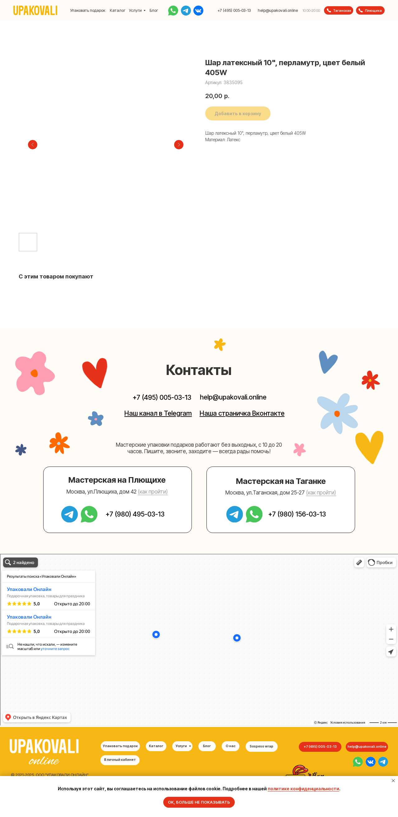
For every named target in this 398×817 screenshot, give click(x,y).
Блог (154, 10)
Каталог (117, 10)
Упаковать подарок (87, 10)
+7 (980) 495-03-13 (134, 514)
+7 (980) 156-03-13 (297, 514)
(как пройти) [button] (153, 491)
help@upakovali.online (278, 10)
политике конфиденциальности (303, 788)
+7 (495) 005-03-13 (234, 10)
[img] (358, 762)
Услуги (135, 10)
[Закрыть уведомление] (393, 781)
